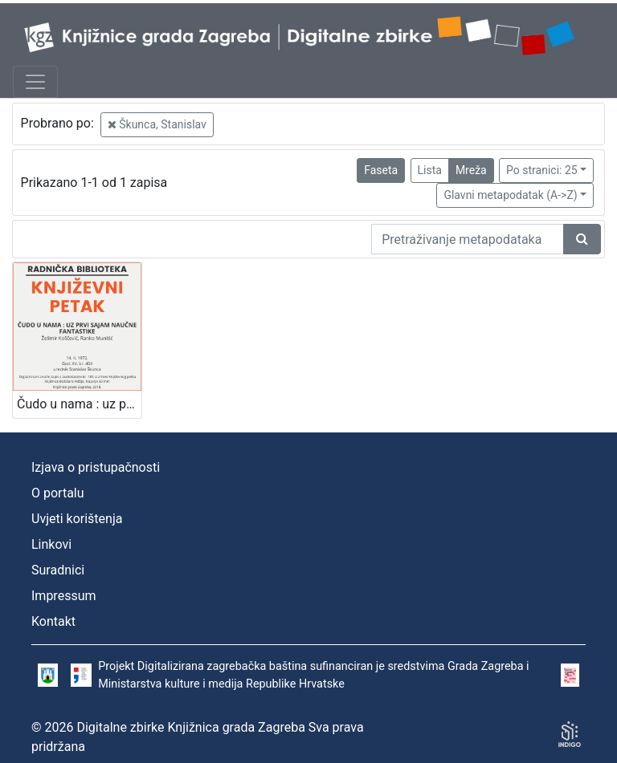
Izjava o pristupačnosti (95, 467)
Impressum (63, 595)
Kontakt (53, 621)
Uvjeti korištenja (76, 518)
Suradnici (57, 570)
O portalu (57, 493)
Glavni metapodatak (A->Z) (510, 195)
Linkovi (51, 544)
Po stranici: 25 (542, 170)
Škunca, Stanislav (157, 124)
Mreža (471, 170)
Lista (430, 170)
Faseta (381, 170)
